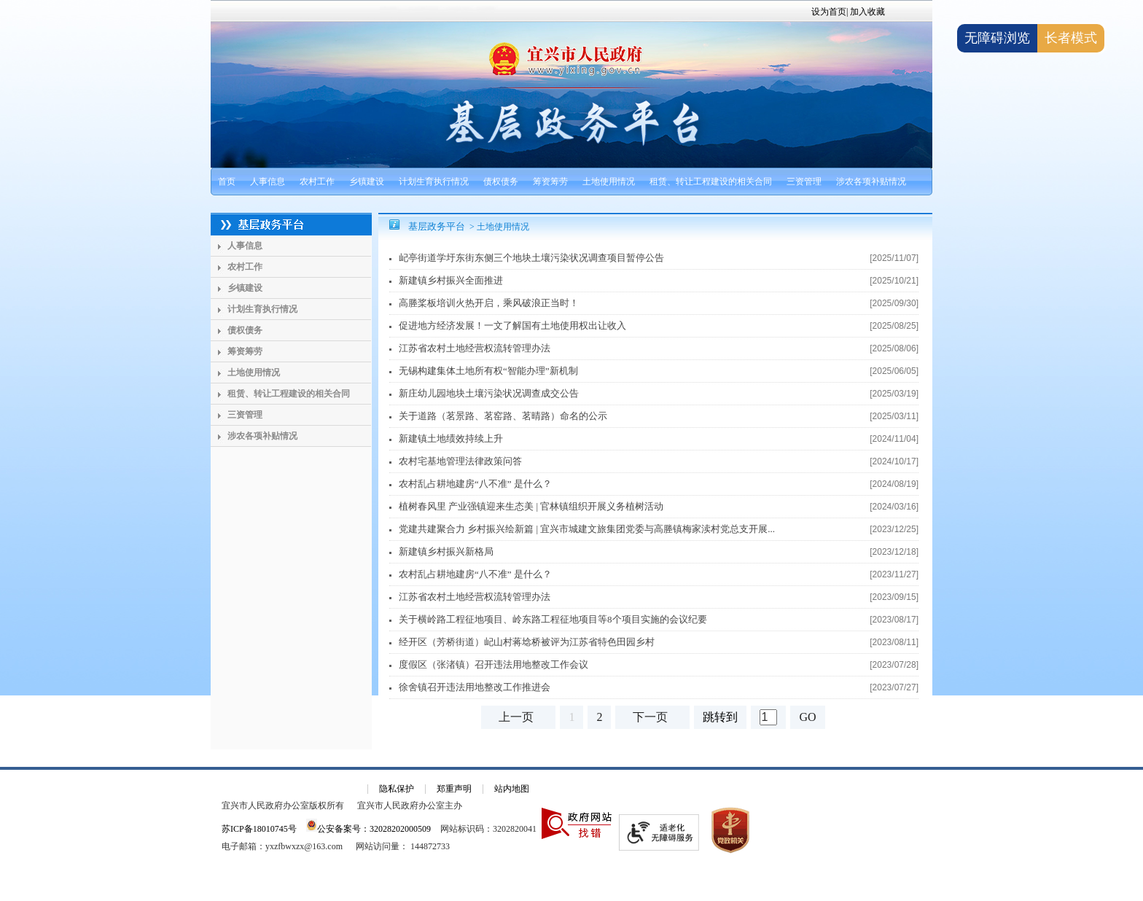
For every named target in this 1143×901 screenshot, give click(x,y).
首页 (226, 181)
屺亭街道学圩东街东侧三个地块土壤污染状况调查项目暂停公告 (531, 257)
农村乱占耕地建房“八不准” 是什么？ (475, 483)
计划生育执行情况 (434, 181)
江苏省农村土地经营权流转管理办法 (474, 348)
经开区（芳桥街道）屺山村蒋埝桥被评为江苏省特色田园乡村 (527, 641)
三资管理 (804, 181)
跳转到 (720, 717)
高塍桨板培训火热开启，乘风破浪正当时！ (489, 302)
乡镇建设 (366, 181)
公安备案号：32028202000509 (368, 829)
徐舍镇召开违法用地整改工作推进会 (474, 687)
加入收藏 (867, 12)
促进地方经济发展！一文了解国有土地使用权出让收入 (512, 325)
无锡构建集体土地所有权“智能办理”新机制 (488, 370)
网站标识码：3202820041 (488, 829)
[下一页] (652, 717)
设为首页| (829, 12)
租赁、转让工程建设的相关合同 (710, 181)
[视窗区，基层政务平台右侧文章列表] (655, 477)
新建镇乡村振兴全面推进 (451, 280)
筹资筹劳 (550, 181)
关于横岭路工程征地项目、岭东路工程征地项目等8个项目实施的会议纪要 (553, 619)
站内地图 (511, 789)
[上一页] (518, 717)
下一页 (650, 717)
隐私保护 (396, 789)
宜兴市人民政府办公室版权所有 (283, 805)
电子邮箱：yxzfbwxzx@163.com (282, 846)
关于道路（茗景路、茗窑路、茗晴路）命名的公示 (503, 415)
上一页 (516, 717)
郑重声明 (454, 789)
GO (807, 717)
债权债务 (500, 181)
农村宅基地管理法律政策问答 (460, 461)
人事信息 (267, 181)
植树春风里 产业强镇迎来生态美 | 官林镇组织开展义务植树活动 (531, 506)
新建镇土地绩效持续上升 (451, 438)
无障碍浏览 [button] (997, 38)
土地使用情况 (608, 181)
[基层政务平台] (291, 224)
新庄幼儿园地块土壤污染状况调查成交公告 (489, 393)
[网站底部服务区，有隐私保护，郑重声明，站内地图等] (571, 834)
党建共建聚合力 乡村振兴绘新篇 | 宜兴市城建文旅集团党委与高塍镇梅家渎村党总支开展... (587, 528)
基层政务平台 (436, 226)
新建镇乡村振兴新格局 (446, 551)
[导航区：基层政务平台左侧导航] (291, 481)
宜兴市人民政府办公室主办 (409, 805)
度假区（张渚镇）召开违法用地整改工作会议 (493, 664)
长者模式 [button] (1071, 38)
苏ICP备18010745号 (259, 829)
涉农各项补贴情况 (871, 181)
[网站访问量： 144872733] (403, 846)
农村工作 (317, 181)
